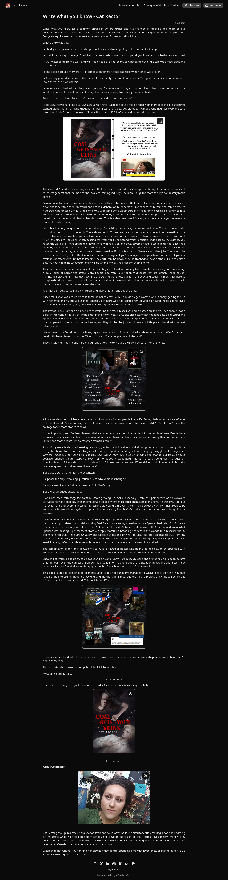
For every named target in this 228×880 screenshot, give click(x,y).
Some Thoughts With (149, 5)
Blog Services (172, 5)
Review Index (126, 5)
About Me (191, 5)
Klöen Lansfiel (123, 875)
